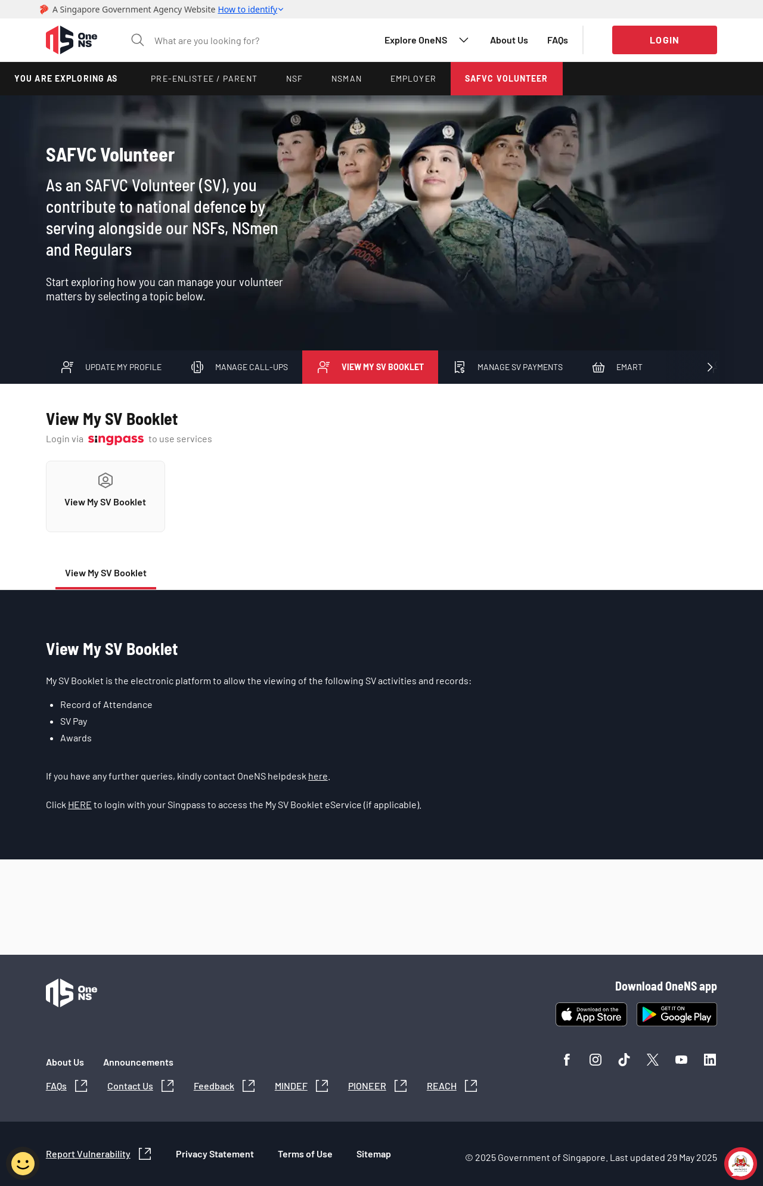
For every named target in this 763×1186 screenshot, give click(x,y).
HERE (80, 804)
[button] (71, 39)
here (318, 775)
